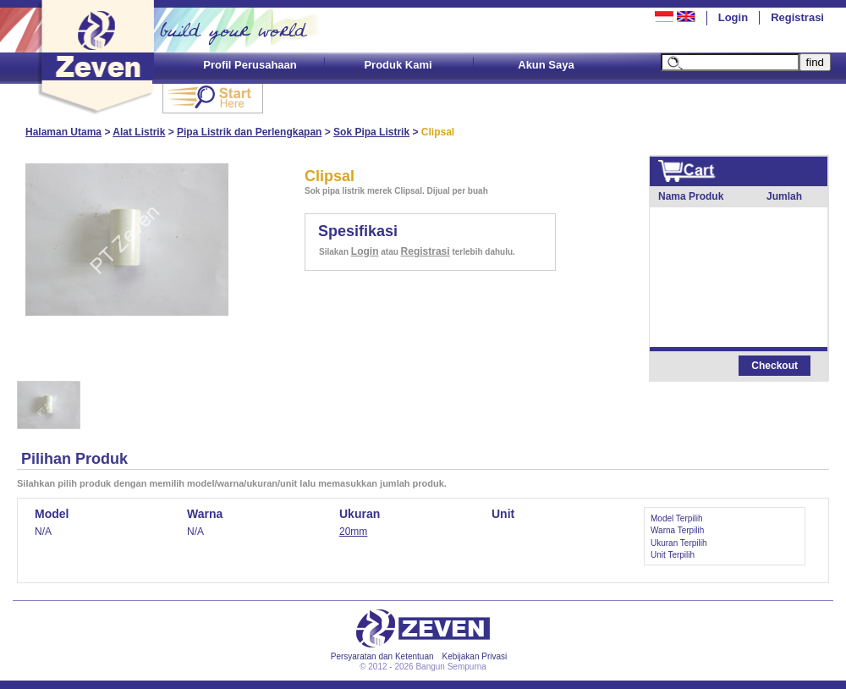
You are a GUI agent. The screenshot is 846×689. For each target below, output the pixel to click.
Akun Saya (546, 64)
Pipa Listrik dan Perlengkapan (249, 132)
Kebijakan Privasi (475, 656)
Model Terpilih (677, 518)
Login (733, 17)
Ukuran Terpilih (679, 543)
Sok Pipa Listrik (371, 132)
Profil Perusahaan (250, 64)
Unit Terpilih (673, 554)
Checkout (774, 366)
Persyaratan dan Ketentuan (382, 656)
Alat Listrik (139, 132)
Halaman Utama (63, 132)
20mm (353, 531)
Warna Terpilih (677, 530)
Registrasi (797, 17)
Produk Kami (397, 64)
